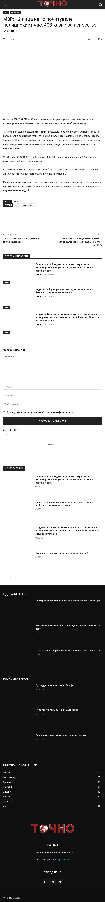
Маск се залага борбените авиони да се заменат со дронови (68, 650)
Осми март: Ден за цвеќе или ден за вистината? (61, 553)
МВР (17, 205)
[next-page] (10, 339)
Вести (6, 12)
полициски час (29, 205)
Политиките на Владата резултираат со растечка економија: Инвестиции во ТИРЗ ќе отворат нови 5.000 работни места (65, 267)
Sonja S (38, 274)
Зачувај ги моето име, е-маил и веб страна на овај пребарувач (40, 412)
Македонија (15, 12)
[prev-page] (5, 339)
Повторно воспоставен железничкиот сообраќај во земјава (68, 600)
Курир (16, 201)
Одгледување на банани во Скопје (54, 685)
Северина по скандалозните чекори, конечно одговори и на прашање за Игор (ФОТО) (79, 242)
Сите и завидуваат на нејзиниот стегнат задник (61, 735)
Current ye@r (10, 430)
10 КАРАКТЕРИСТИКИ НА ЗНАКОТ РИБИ (56, 710)
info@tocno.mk (63, 859)
